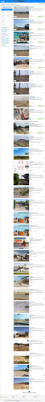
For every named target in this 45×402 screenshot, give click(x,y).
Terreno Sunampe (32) (4, 30)
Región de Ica (4, 3)
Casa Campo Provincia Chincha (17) (5, 42)
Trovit (1, 3)
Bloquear (39, 400)
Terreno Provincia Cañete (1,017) (5, 34)
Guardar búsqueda (7, 9)
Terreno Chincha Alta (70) (4, 28)
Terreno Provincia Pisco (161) (4, 35)
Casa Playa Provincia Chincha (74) (5, 41)
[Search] (24, 1)
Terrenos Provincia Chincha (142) (5, 46)
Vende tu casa (36, 1)
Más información (17, 400)
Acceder (42, 1)
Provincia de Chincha (10, 3)
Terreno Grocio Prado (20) (4, 31)
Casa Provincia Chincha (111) (4, 39)
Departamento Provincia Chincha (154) (5, 38)
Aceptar (36, 400)
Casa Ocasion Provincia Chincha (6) (5, 43)
